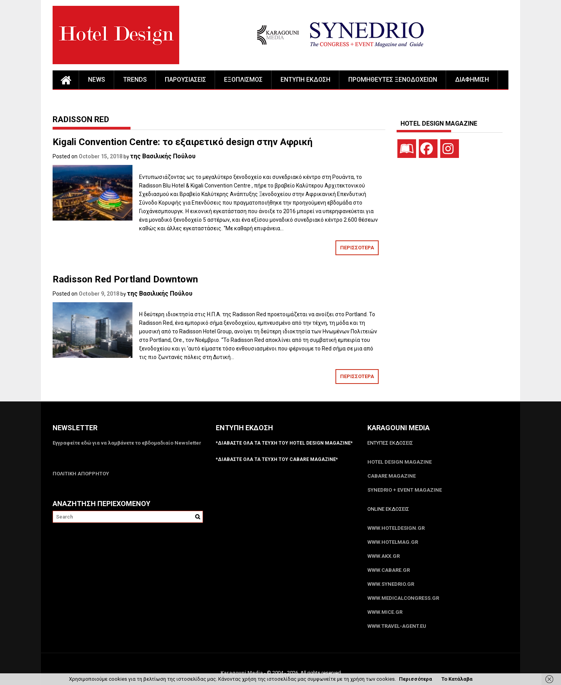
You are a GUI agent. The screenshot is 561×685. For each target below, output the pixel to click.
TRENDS (135, 79)
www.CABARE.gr (388, 570)
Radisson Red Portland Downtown (125, 279)
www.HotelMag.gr (392, 542)
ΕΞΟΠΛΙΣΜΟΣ (243, 79)
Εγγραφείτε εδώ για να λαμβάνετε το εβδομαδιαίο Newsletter (127, 443)
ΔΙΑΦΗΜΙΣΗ (472, 79)
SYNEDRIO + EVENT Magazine (404, 490)
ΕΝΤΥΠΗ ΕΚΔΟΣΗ (305, 79)
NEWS (96, 79)
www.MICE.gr (384, 612)
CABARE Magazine (391, 476)
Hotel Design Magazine (399, 462)
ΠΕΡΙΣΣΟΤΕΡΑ (357, 248)
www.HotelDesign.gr (396, 528)
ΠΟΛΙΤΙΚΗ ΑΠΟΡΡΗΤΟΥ (81, 474)
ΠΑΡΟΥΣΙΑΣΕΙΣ (185, 79)
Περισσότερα (415, 679)
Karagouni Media (242, 673)
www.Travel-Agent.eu (396, 626)
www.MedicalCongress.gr (403, 598)
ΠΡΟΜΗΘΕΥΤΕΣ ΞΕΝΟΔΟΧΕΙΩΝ (392, 79)
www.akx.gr (383, 556)
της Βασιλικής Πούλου (163, 156)
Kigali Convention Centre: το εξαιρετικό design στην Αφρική (182, 142)
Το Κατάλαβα (457, 679)
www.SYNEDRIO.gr (390, 584)
